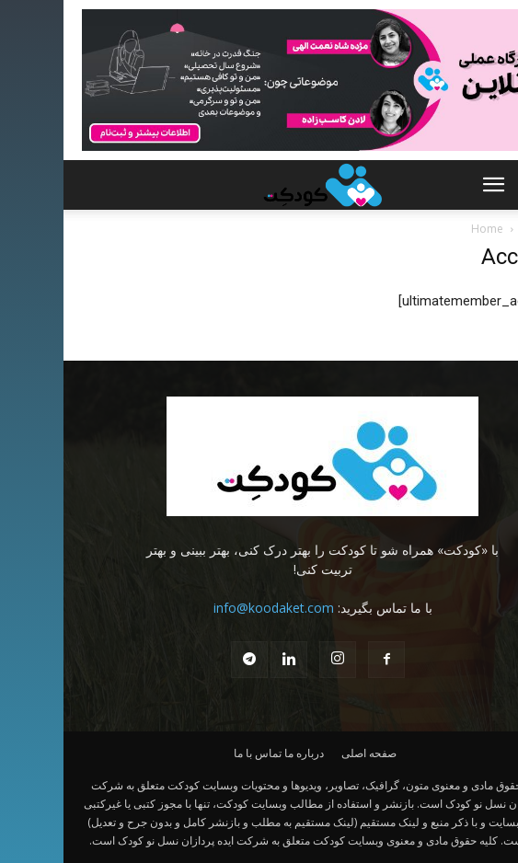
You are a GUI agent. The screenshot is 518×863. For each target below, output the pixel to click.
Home (424, 228)
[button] (429, 185)
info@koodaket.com (210, 607)
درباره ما (240, 753)
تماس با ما (194, 753)
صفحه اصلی (305, 753)
